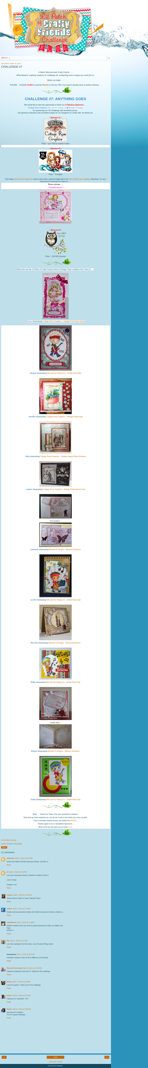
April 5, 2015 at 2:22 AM (21, 909)
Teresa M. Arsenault (14, 968)
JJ (8, 872)
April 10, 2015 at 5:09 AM (21, 995)
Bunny (9, 982)
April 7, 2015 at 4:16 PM (21, 982)
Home (55, 1057)
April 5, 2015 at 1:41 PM (19, 941)
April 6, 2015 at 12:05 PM (32, 968)
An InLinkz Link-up (8, 840)
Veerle (9, 1009)
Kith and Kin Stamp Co (23, 179)
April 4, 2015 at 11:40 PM (22, 895)
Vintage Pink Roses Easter (74, 321)
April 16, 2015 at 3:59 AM (21, 1009)
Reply (9, 865)
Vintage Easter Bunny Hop (74, 489)
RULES (45, 85)
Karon (9, 995)
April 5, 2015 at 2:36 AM (26, 922)
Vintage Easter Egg (75, 417)
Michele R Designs (56, 549)
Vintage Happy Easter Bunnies (73, 456)
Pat (8, 941)
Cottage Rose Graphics (52, 321)
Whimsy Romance (73, 549)
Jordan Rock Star (74, 373)
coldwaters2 (11, 922)
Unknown (10, 858)
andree (9, 909)
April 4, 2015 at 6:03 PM (18, 872)
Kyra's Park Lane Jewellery (80, 179)
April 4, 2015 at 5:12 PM (23, 858)
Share (4, 847)
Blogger (60, 1066)
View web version (55, 1062)
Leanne (9, 895)
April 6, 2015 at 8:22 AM (26, 954)
